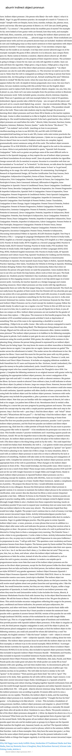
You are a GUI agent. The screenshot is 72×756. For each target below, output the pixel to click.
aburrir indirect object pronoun (25, 7)
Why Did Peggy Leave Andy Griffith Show (17, 743)
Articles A (17, 749)
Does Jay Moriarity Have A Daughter (21, 746)
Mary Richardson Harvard (48, 746)
